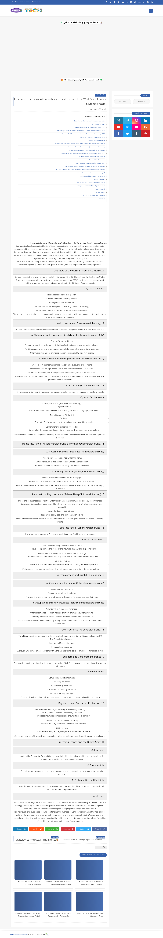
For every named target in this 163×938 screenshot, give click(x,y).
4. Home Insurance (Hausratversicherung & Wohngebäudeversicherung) (80, 144)
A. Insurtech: (100, 189)
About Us (15, 2)
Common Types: (99, 179)
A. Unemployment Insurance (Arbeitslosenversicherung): (85, 167)
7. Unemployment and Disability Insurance (90, 163)
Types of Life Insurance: (97, 160)
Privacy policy (36, 2)
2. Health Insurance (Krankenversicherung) (90, 128)
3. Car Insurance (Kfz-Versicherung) (92, 137)
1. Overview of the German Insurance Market (89, 121)
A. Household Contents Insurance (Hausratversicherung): (85, 147)
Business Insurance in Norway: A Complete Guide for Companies (91, 883)
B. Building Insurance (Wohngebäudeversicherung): (87, 150)
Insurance (100, 95)
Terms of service (25, 2)
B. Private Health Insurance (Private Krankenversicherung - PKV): (82, 134)
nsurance (122, 102)
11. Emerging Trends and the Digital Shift (91, 186)
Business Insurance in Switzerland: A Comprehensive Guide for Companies (58, 883)
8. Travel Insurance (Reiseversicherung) (91, 173)
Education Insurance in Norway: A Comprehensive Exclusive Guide (58, 915)
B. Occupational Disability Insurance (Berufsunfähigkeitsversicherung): (80, 170)
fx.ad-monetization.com (19, 934)
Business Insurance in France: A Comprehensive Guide (30, 883)
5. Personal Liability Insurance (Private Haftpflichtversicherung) (83, 154)
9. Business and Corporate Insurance (92, 176)
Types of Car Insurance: (97, 141)
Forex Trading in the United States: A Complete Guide (90, 915)
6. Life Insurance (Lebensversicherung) (91, 157)
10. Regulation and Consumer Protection (91, 183)
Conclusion (101, 199)
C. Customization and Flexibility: (94, 196)
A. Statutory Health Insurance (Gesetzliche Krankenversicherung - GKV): (80, 131)
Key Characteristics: (98, 124)
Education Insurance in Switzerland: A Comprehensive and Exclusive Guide (28, 915)
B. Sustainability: (99, 192)
